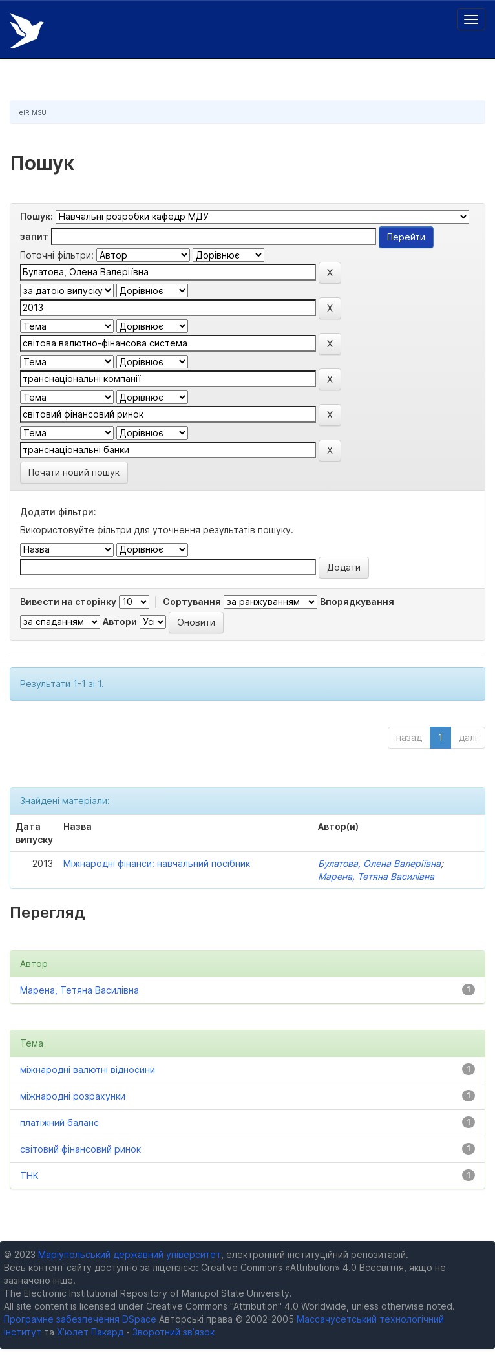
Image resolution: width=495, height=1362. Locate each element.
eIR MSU (33, 112)
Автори (120, 621)
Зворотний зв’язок (173, 1331)
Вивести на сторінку (68, 601)
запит (34, 236)
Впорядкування (357, 601)
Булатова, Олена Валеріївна (379, 863)
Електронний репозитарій (27, 30)
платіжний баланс (59, 1122)
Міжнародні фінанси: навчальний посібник (156, 863)
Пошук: (36, 216)
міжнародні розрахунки (72, 1096)
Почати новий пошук (74, 472)
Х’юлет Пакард (90, 1331)
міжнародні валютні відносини (87, 1069)
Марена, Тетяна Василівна (376, 876)
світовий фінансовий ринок (80, 1149)
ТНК (29, 1175)
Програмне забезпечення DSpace (80, 1319)
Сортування (192, 601)
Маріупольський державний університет (129, 1254)
